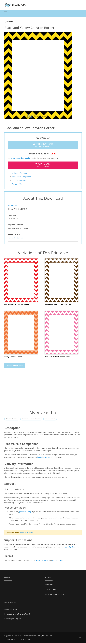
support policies (69, 547)
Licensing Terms (51, 589)
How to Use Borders (15, 238)
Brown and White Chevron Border (58, 304)
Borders (8, 21)
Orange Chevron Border (13, 357)
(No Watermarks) (43, 164)
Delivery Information (19, 173)
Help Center (49, 585)
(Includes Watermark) (43, 145)
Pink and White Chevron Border (57, 357)
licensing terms (43, 457)
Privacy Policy (11, 639)
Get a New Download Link (54, 594)
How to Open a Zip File (12, 619)
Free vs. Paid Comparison (21, 177)
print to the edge (25, 512)
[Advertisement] (43, 390)
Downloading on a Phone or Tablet (17, 614)
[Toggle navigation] (6, 13)
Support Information (19, 180)
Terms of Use (17, 184)
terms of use (57, 560)
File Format (12, 205)
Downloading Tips (10, 609)
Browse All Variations (15, 366)
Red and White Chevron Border (16, 304)
